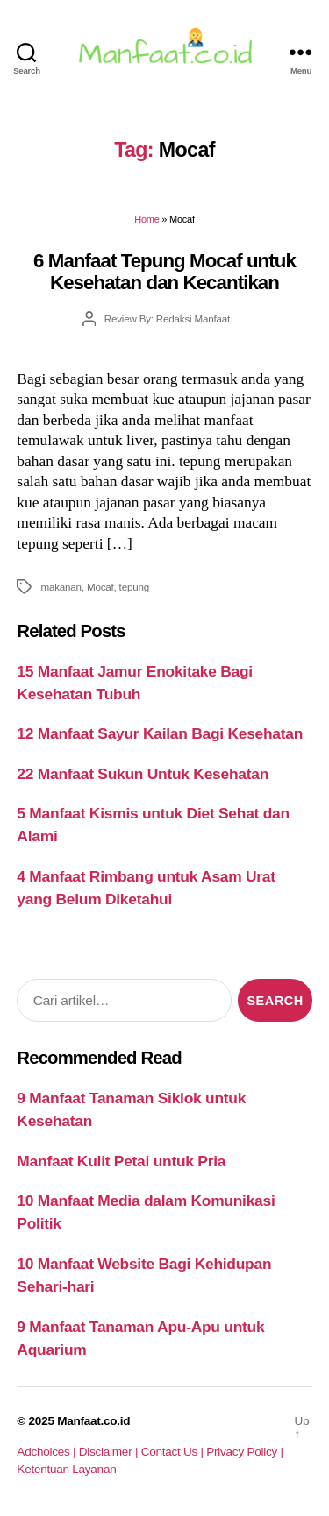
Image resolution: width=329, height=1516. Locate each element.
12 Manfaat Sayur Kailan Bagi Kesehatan (160, 733)
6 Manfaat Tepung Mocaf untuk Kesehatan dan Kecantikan (164, 272)
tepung (134, 586)
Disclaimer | (110, 1451)
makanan (60, 586)
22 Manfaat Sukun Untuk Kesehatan (142, 774)
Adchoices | (47, 1451)
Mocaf (100, 586)
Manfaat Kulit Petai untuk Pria (121, 1161)
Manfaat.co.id (93, 1420)
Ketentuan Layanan (66, 1469)
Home (146, 219)
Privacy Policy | (244, 1451)
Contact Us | (174, 1451)
